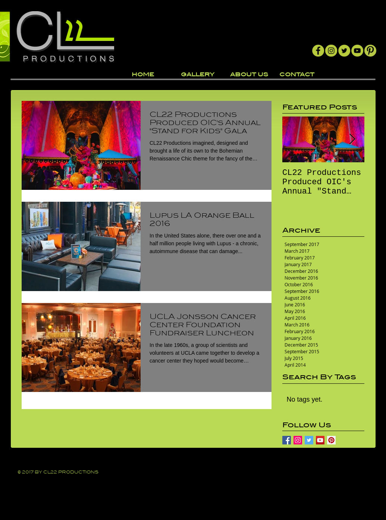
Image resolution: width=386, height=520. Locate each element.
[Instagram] (331, 51)
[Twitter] (344, 51)
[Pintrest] (370, 51)
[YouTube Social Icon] (320, 440)
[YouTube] (357, 51)
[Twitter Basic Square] (309, 440)
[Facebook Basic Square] (286, 440)
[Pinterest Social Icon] (331, 440)
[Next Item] (352, 139)
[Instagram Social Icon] (298, 440)
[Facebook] (318, 51)
